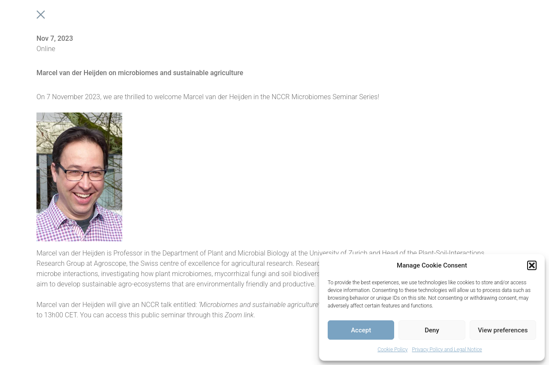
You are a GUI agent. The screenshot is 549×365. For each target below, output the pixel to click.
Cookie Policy (392, 350)
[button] (532, 265)
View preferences (503, 330)
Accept (361, 330)
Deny (432, 330)
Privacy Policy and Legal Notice (447, 350)
